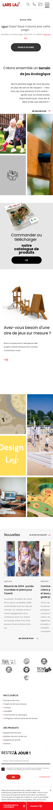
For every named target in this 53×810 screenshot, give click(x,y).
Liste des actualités (38, 535)
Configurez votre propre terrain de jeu (20, 718)
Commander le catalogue (10, 806)
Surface (6, 743)
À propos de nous (11, 700)
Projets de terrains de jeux (15, 704)
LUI (26, 260)
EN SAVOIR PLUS (39, 111)
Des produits (11, 727)
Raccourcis (10, 695)
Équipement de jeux (12, 732)
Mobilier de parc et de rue (15, 736)
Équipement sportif (11, 740)
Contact (34, 806)
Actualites (7, 711)
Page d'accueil (26, 47)
